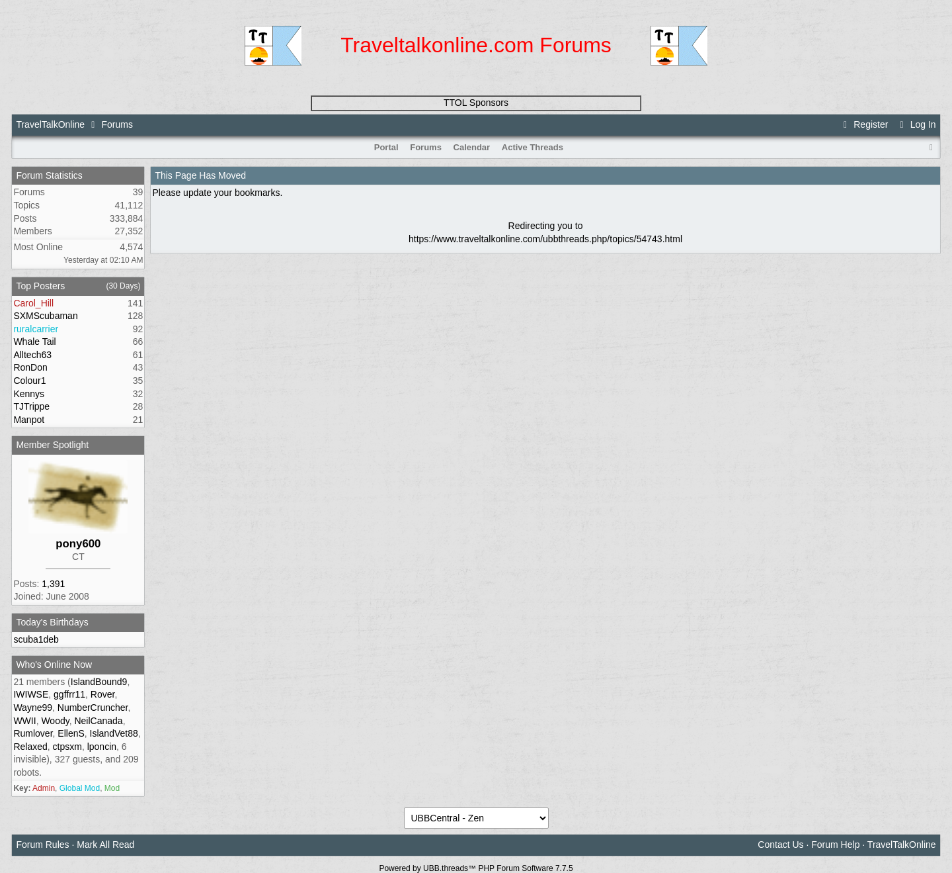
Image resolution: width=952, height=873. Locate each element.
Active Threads (532, 147)
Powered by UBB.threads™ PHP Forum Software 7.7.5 (476, 868)
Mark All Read (105, 844)
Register (864, 124)
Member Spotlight (52, 444)
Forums (116, 124)
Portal (386, 147)
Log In (915, 124)
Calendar (472, 147)
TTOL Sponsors (476, 102)
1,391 (53, 583)
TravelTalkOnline (50, 124)
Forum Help (835, 844)
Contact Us (780, 844)
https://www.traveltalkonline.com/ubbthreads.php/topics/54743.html (545, 239)
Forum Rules (42, 844)
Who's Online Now (54, 664)
